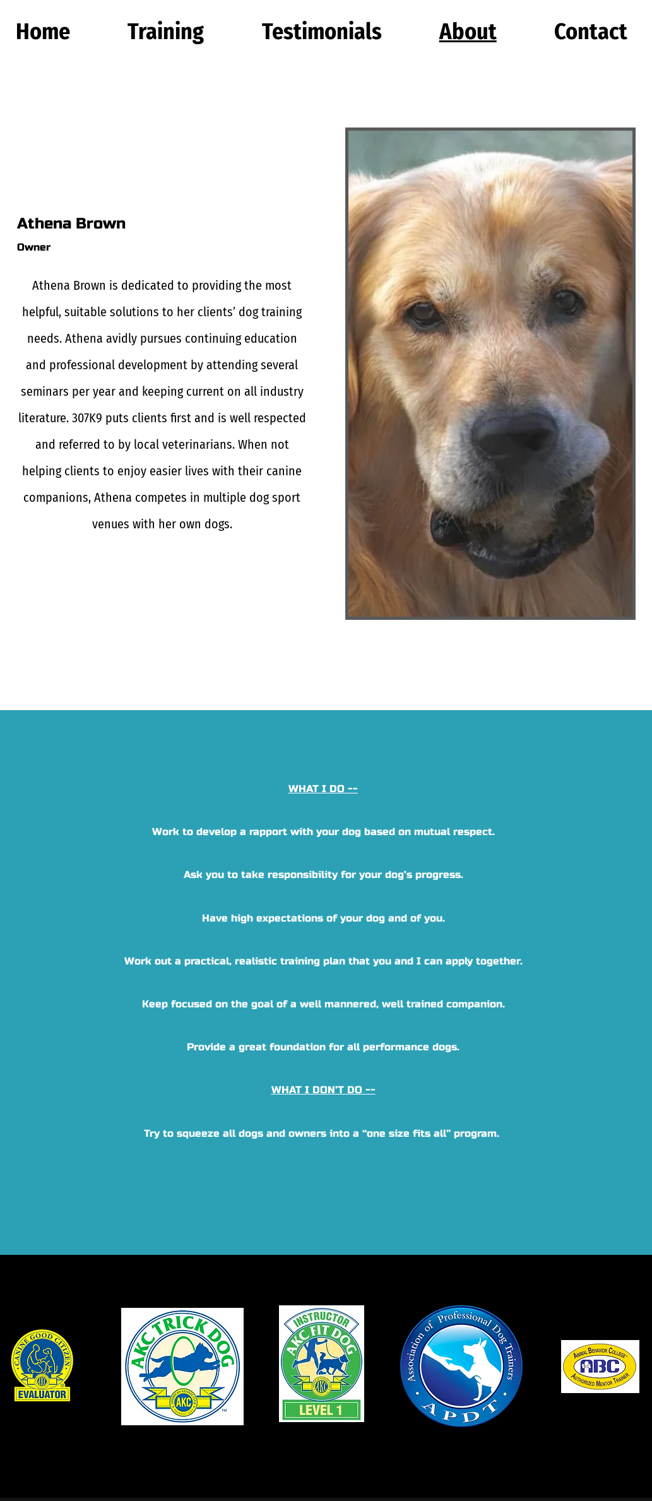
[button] (166, 31)
